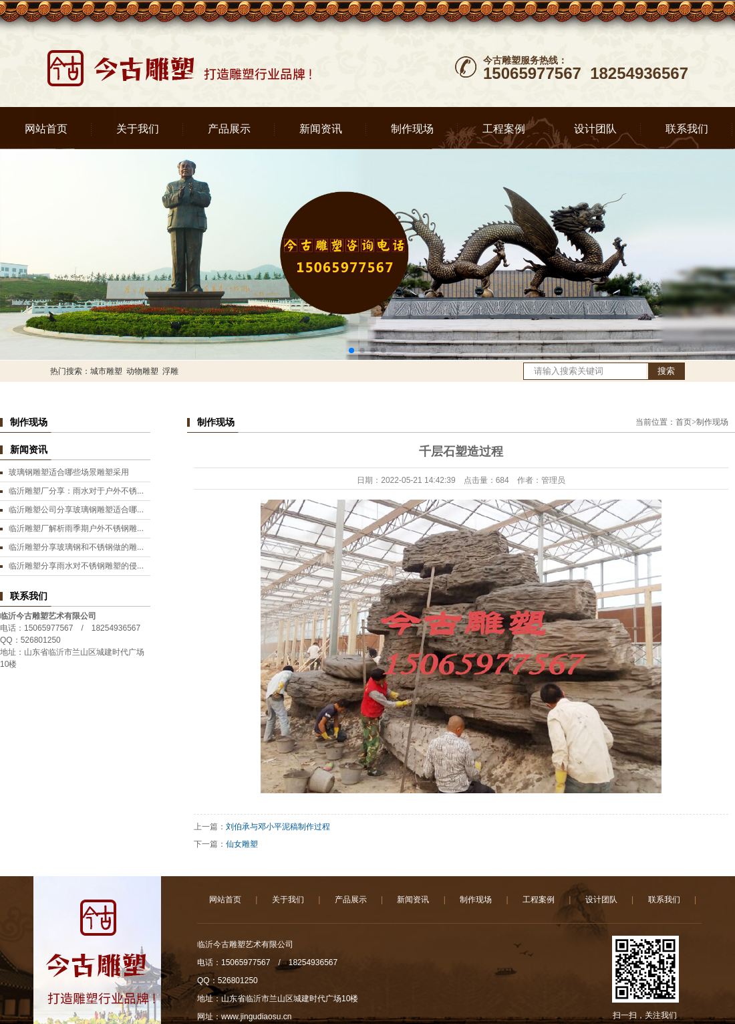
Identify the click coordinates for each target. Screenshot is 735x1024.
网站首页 (46, 128)
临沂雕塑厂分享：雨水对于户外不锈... (76, 491)
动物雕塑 (142, 371)
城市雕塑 (106, 371)
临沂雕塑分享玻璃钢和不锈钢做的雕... (76, 547)
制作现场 (412, 128)
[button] (351, 350)
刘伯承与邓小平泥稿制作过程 (278, 826)
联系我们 (687, 128)
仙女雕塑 (242, 844)
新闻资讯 (320, 128)
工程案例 (503, 128)
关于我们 (137, 128)
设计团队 (595, 128)
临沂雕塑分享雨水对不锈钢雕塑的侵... (76, 566)
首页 (684, 422)
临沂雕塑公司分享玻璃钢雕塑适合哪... (76, 509)
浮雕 (170, 371)
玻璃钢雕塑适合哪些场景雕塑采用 (69, 472)
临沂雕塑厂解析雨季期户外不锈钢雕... (76, 528)
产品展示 (229, 128)
